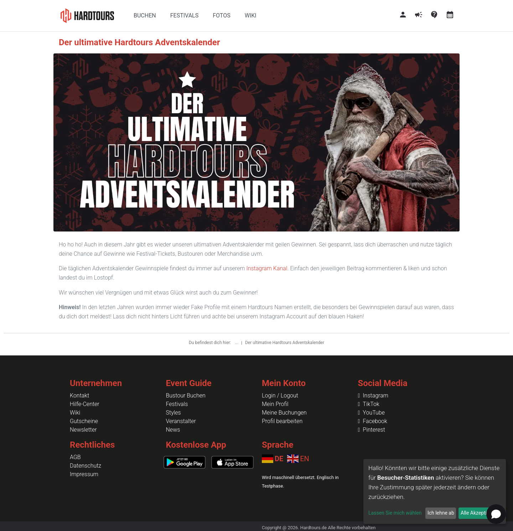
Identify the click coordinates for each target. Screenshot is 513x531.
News (173, 429)
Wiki (75, 412)
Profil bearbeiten (282, 421)
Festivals (177, 404)
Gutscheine (84, 421)
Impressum (84, 474)
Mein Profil (275, 404)
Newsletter (83, 429)
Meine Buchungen (284, 412)
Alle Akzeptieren (478, 513)
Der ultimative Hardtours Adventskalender (284, 342)
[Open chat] (496, 514)
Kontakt (79, 395)
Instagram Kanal (266, 268)
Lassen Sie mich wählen (394, 513)
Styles (173, 412)
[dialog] (434, 491)
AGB (75, 457)
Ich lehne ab (441, 513)
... (237, 342)
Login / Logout (280, 395)
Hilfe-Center (84, 404)
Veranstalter (181, 421)
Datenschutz (85, 465)
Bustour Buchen (186, 395)
